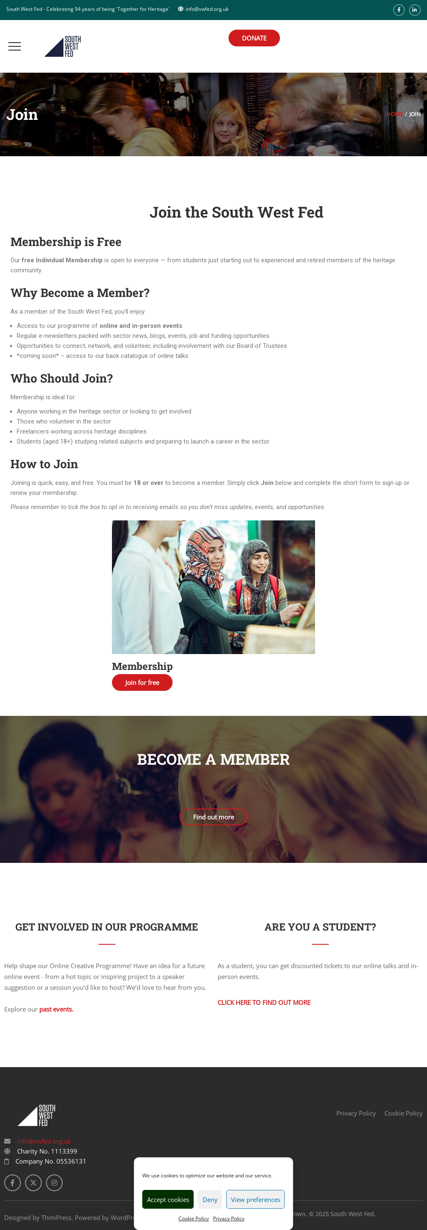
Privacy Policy (228, 1218)
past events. (56, 1009)
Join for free (142, 682)
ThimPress (56, 1217)
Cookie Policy (193, 1218)
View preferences (255, 1199)
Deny (210, 1199)
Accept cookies (168, 1199)
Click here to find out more (264, 1002)
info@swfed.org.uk (43, 1141)
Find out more (213, 817)
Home (394, 114)
